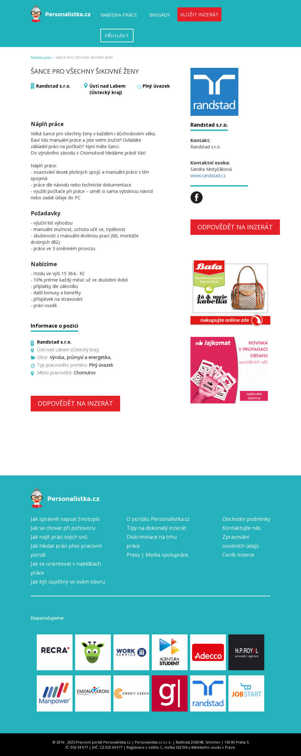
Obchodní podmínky (246, 518)
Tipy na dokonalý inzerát (156, 527)
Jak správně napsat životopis (65, 518)
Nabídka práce (118, 15)
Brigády (160, 15)
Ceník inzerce (238, 554)
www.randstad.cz (208, 175)
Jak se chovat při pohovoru (63, 527)
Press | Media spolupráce (157, 554)
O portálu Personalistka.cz (158, 518)
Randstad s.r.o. (53, 86)
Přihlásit (117, 35)
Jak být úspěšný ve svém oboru (68, 581)
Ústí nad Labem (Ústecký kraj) (107, 89)
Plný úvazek (156, 86)
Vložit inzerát (199, 14)
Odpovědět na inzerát (75, 403)
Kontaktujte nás (241, 527)
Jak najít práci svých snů (59, 536)
